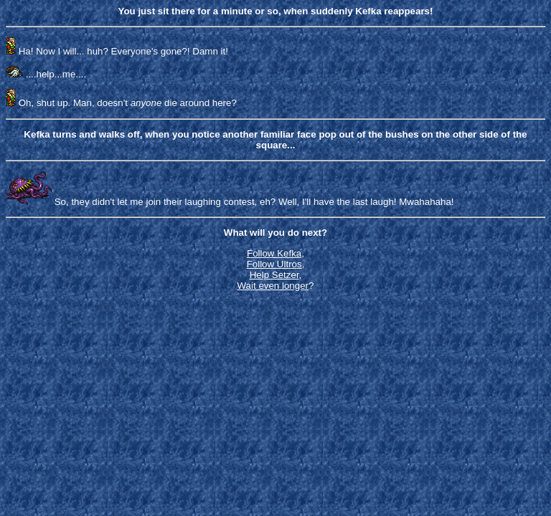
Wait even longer (273, 285)
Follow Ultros (274, 264)
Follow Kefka (274, 253)
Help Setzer (274, 274)
